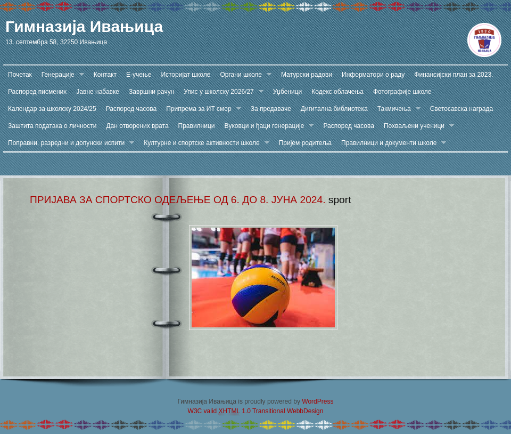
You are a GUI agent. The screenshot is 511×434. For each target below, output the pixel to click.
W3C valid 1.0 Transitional (236, 411)
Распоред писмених (37, 91)
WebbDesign (305, 411)
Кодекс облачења (337, 91)
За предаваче (271, 108)
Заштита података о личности (52, 126)
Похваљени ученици (416, 126)
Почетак (20, 74)
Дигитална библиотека (334, 108)
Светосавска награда (461, 108)
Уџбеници (287, 91)
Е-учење (138, 74)
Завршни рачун (151, 91)
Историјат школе (185, 74)
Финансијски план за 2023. (453, 74)
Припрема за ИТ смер (201, 109)
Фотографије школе (402, 91)
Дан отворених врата (137, 126)
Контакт (105, 74)
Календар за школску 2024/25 (52, 108)
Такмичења (397, 109)
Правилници (196, 126)
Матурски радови (306, 74)
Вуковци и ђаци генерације (267, 126)
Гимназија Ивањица (84, 26)
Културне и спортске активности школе (204, 143)
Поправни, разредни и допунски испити (68, 143)
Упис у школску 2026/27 (221, 92)
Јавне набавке (97, 91)
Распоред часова (131, 108)
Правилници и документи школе (391, 143)
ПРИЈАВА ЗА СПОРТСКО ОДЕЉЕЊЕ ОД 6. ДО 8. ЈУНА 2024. (178, 199)
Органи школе (243, 75)
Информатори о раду (373, 74)
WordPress (317, 401)
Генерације (60, 75)
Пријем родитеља (305, 143)
